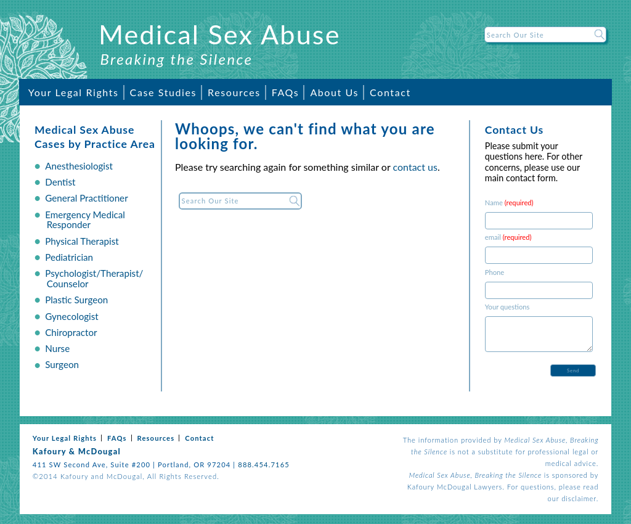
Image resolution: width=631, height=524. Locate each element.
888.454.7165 (264, 465)
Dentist (60, 181)
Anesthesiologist (79, 165)
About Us (334, 92)
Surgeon (62, 364)
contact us (415, 167)
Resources (234, 92)
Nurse (57, 348)
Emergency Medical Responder (85, 220)
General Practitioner (86, 197)
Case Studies (163, 92)
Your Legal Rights (73, 92)
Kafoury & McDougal (77, 451)
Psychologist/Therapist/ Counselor (94, 278)
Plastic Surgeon (76, 299)
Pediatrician (69, 257)
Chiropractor (71, 332)
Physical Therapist (82, 241)
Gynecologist (72, 316)
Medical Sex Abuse (220, 34)
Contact (390, 92)
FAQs (285, 92)
